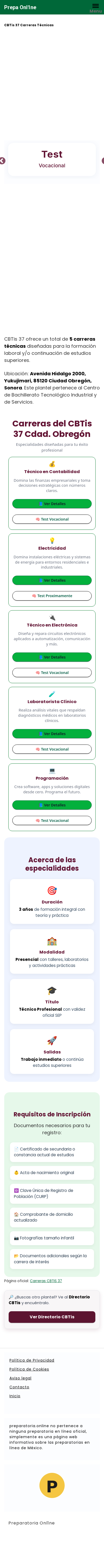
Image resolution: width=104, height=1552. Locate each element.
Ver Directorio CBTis (52, 1317)
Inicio (14, 1396)
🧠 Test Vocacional (52, 519)
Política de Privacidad (31, 1360)
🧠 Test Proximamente (52, 595)
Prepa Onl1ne (20, 7)
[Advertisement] (52, 84)
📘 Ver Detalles (52, 503)
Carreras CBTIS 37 (46, 1280)
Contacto (19, 1387)
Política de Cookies (29, 1369)
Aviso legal (20, 1378)
